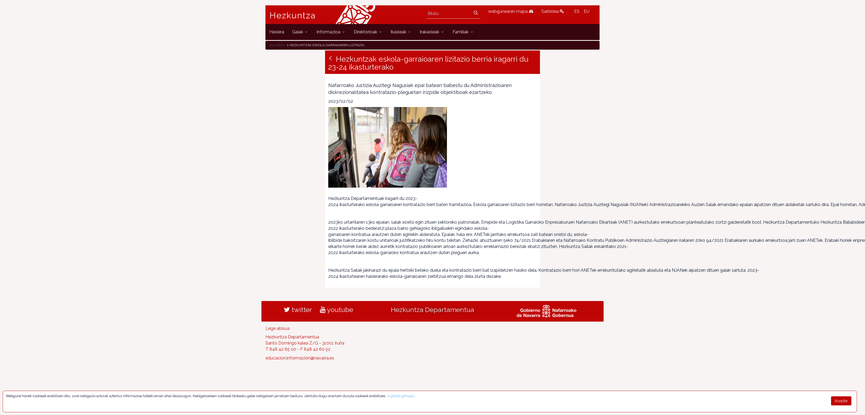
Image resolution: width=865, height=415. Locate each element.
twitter (298, 310)
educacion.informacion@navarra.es (299, 358)
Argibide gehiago (400, 396)
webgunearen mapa (510, 11)
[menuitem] (276, 32)
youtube (336, 310)
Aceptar (841, 401)
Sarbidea (552, 11)
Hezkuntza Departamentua (432, 310)
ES (577, 11)
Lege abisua (277, 328)
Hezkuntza (292, 15)
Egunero (277, 45)
